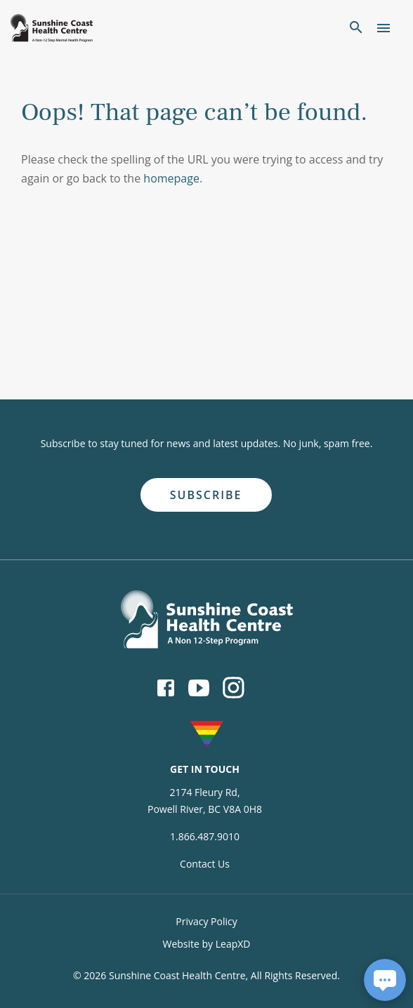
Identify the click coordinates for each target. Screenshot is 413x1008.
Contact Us (205, 863)
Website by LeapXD (206, 943)
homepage (171, 178)
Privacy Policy (206, 921)
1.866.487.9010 (205, 836)
